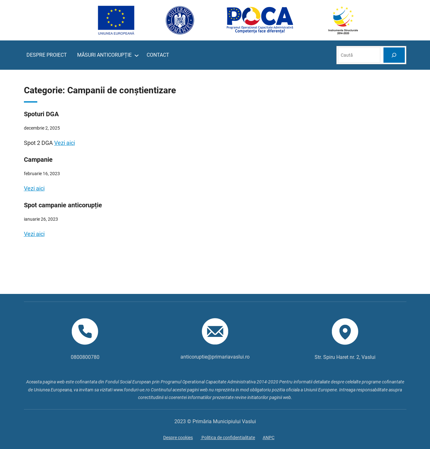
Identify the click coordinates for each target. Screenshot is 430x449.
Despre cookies (178, 437)
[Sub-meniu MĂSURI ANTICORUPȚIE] (136, 55)
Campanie (38, 159)
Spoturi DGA (41, 114)
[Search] (393, 54)
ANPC (268, 437)
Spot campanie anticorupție (63, 205)
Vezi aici (64, 142)
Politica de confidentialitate (227, 437)
